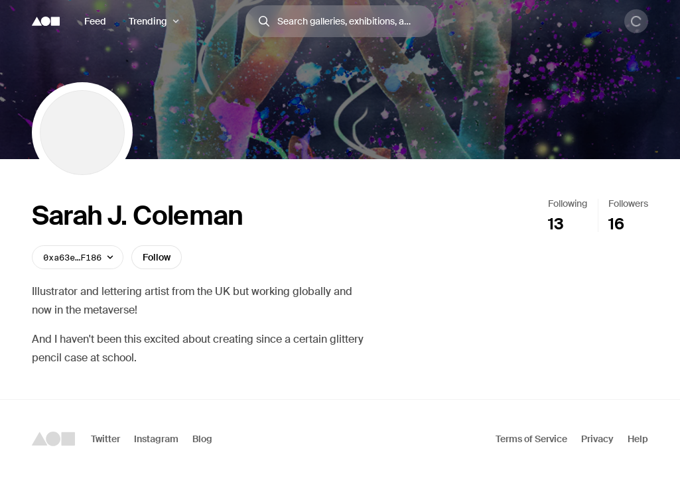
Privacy (597, 439)
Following (567, 203)
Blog (202, 439)
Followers (628, 203)
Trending (148, 21)
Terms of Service (531, 439)
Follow (156, 257)
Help (638, 439)
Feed (95, 21)
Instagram (156, 439)
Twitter (105, 439)
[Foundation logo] (46, 21)
